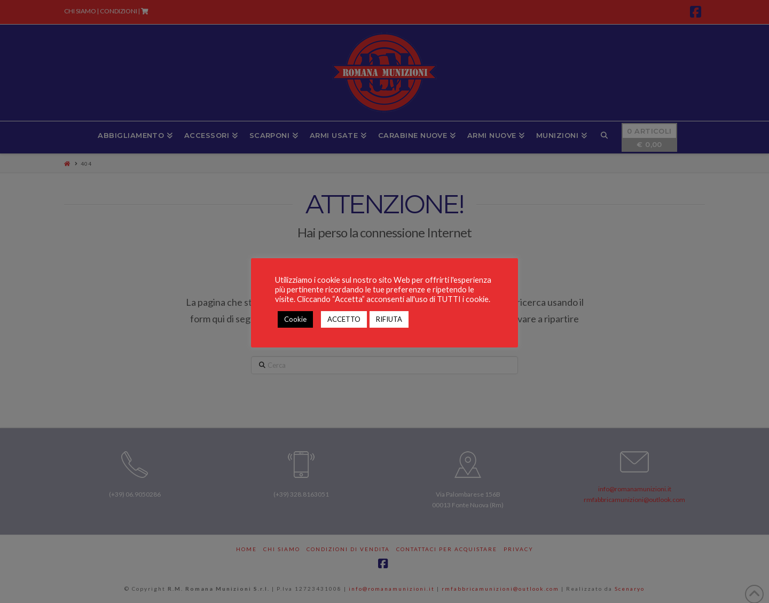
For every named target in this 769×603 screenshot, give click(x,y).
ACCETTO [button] (343, 319)
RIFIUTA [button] (389, 319)
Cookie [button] (295, 319)
